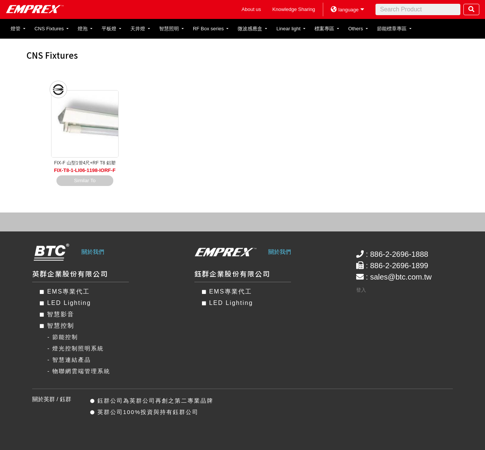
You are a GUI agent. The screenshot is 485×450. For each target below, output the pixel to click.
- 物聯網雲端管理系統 (78, 371)
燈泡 (83, 28)
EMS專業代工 (65, 291)
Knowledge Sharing (293, 9)
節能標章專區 (392, 28)
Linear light (289, 28)
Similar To (84, 180)
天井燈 (138, 28)
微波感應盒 (251, 28)
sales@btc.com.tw (401, 277)
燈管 (16, 28)
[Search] (417, 9)
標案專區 (325, 28)
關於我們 (92, 251)
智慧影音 (57, 314)
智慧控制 (57, 325)
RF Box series (209, 28)
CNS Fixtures (49, 28)
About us (251, 9)
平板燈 (110, 28)
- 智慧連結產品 (69, 359)
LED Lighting (65, 303)
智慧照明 (169, 28)
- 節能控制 (62, 337)
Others (356, 28)
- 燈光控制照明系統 (75, 348)
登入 (361, 290)
